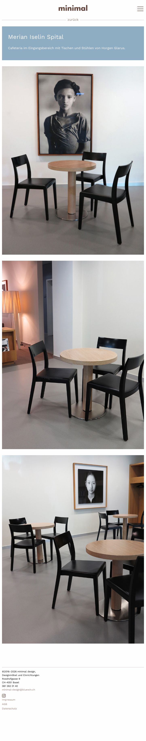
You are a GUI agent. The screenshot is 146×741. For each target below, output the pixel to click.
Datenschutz (9, 708)
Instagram (4, 696)
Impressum (8, 699)
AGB (4, 704)
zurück (73, 20)
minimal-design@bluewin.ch (18, 689)
